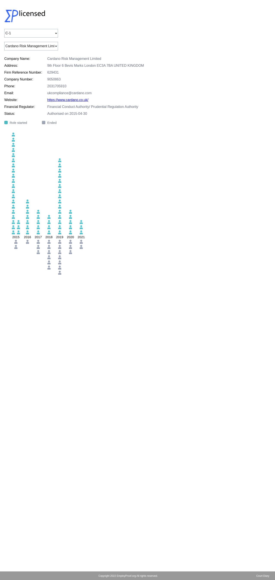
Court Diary (262, 575)
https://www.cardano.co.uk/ (67, 100)
